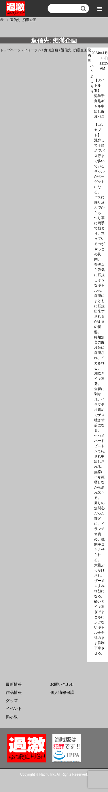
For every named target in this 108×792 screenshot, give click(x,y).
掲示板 (12, 716)
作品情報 (14, 692)
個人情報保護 (62, 692)
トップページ (10, 50)
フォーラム (32, 50)
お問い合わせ (62, 684)
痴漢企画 (51, 50)
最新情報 (14, 684)
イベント (14, 708)
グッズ (12, 700)
